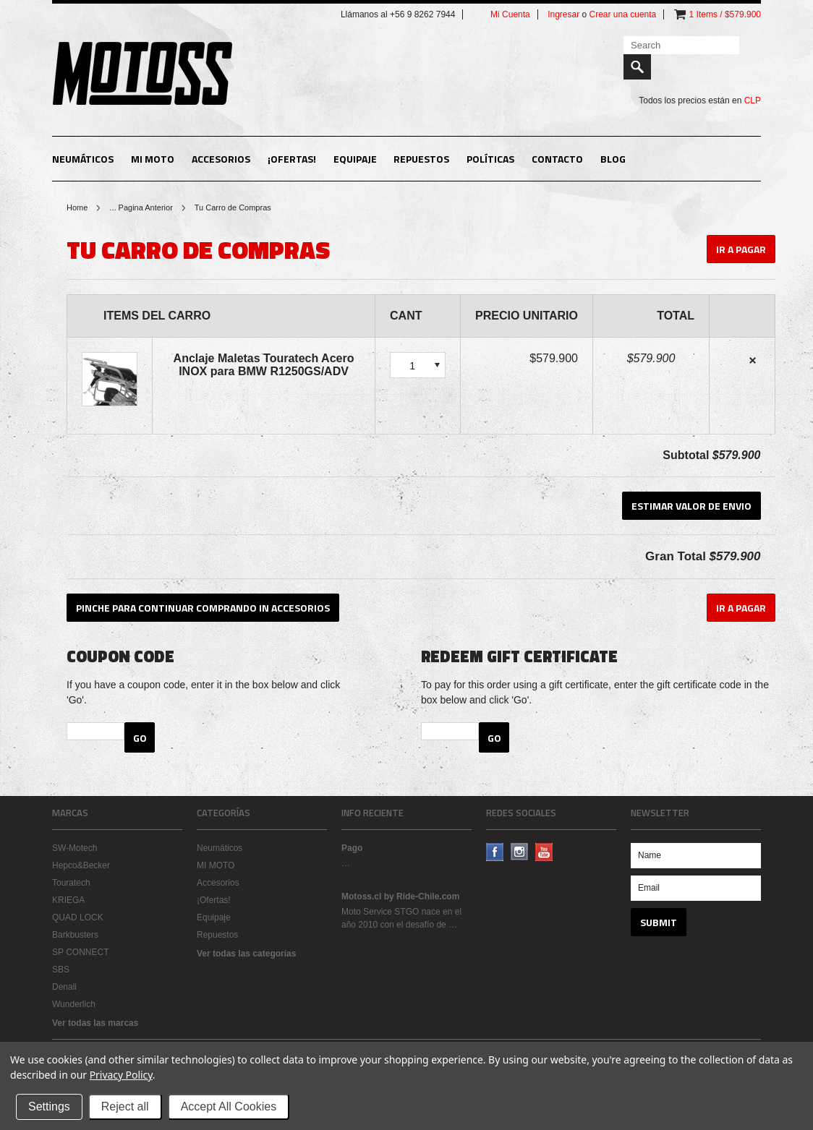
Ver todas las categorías (246, 954)
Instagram (520, 852)
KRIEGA (68, 900)
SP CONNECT (80, 952)
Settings (49, 1106)
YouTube (544, 852)
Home (77, 207)
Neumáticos (83, 158)
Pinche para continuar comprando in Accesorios (203, 607)
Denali (64, 987)
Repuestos (421, 158)
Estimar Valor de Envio (691, 505)
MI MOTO (152, 158)
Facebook (495, 852)
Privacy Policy (121, 1075)
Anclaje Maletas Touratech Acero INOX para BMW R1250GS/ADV (264, 364)
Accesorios (221, 158)
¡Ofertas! (292, 158)
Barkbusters (75, 935)
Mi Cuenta (510, 14)
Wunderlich (73, 1004)
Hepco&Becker (81, 865)
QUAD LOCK (77, 917)
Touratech (71, 883)
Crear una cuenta (623, 14)
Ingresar (563, 14)
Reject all (125, 1106)
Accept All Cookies (229, 1106)
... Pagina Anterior (140, 207)
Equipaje (355, 158)
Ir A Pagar (741, 249)
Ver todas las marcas (95, 1023)
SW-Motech (74, 848)
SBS (60, 969)
